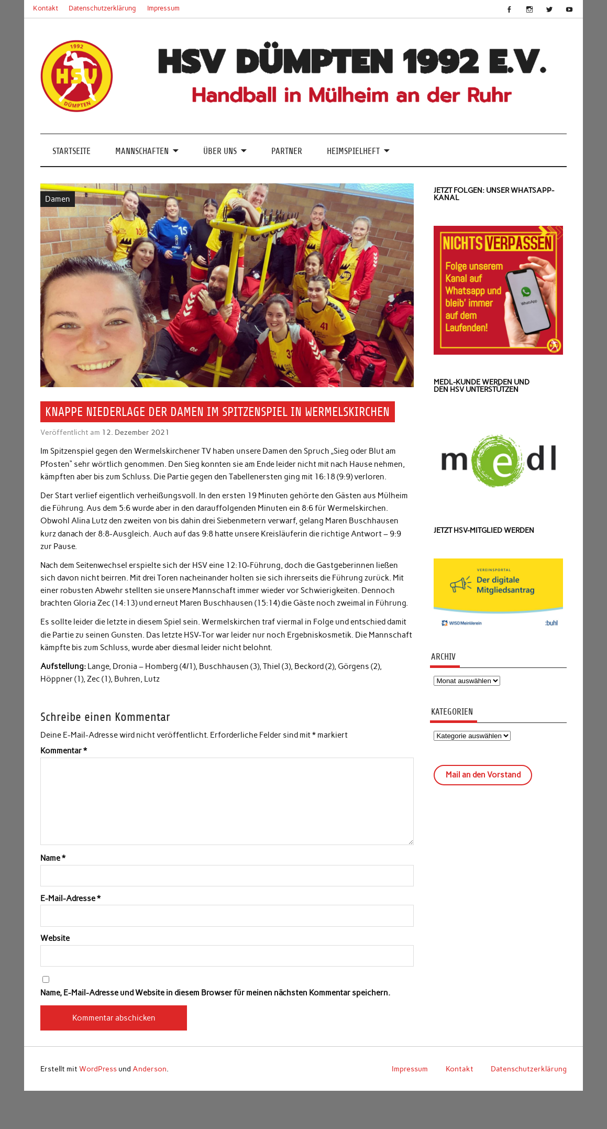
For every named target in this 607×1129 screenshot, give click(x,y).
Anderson (150, 1069)
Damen (57, 199)
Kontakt (45, 8)
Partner (286, 151)
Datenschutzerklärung (102, 8)
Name (52, 858)
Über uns (220, 151)
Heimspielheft (353, 151)
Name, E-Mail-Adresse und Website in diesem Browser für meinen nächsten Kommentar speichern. (215, 993)
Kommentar (63, 751)
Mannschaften (142, 151)
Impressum (163, 8)
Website (55, 938)
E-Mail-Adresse (70, 899)
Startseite (71, 151)
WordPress (98, 1069)
